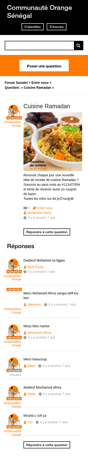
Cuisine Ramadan (46, 106)
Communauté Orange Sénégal (39, 11)
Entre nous (45, 208)
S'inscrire (57, 27)
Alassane (34, 304)
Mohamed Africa (39, 213)
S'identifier (32, 27)
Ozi (29, 422)
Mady (31, 394)
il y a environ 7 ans (41, 272)
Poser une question (44, 65)
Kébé (31, 366)
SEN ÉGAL (35, 267)
